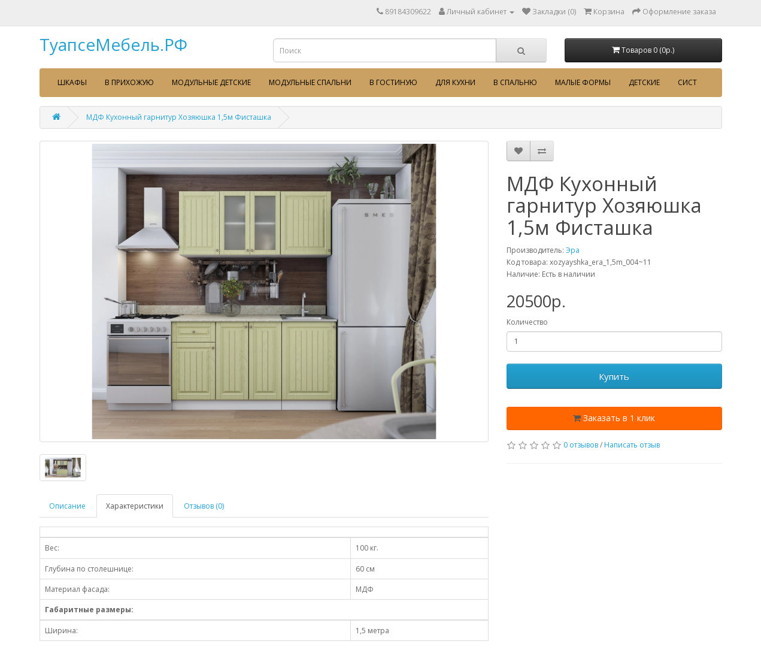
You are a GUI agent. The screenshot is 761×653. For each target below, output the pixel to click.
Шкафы (72, 82)
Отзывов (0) (204, 506)
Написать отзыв (632, 445)
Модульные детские (211, 82)
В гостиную (393, 82)
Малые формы (583, 82)
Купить (614, 376)
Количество (527, 322)
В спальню (515, 82)
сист (687, 82)
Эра (573, 250)
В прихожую (129, 82)
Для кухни (455, 82)
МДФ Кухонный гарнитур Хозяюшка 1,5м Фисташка (178, 117)
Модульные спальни (310, 82)
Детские (644, 82)
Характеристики (134, 506)
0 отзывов (580, 445)
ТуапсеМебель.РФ (113, 44)
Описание (67, 506)
